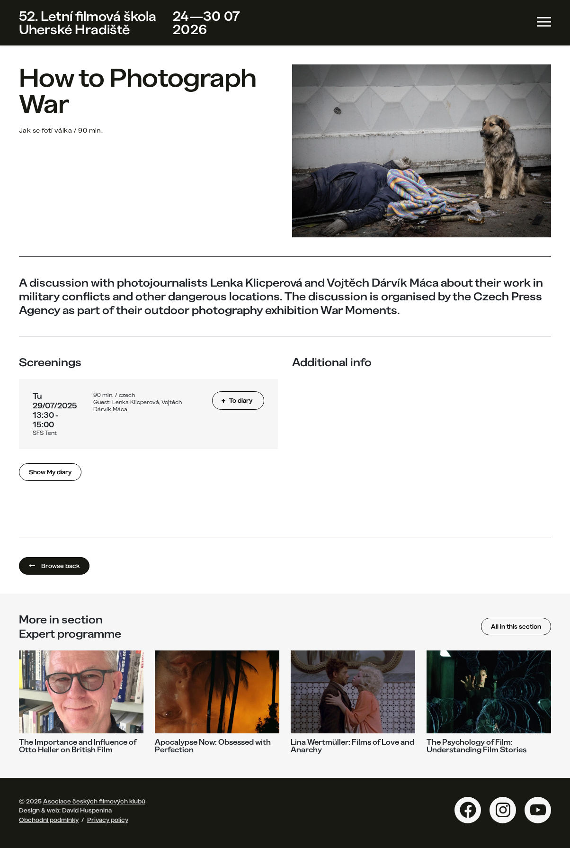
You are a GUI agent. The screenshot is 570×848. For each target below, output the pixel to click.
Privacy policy (107, 819)
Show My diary (50, 472)
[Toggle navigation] (544, 21)
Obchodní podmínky (49, 819)
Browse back (54, 565)
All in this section (516, 626)
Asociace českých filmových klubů (94, 801)
